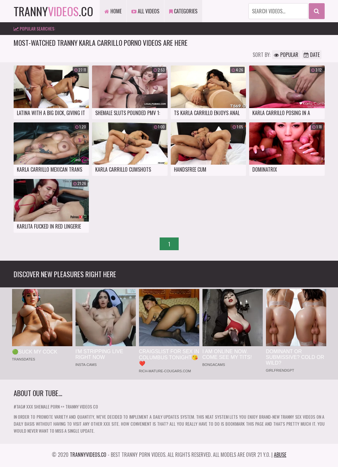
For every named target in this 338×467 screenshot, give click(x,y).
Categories (183, 11)
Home (113, 11)
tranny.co (53, 11)
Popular (286, 54)
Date (312, 54)
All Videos (145, 11)
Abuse (280, 454)
